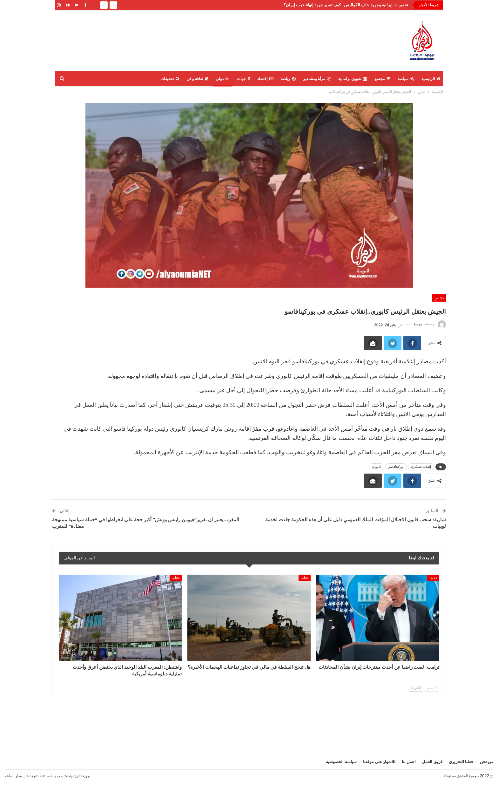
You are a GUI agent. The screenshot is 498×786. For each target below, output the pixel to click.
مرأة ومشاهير (317, 79)
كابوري (376, 466)
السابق (431, 687)
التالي (416, 687)
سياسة (406, 79)
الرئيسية (430, 79)
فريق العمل (432, 761)
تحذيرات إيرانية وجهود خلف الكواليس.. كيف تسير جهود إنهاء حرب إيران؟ (346, 5)
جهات (243, 79)
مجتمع (382, 78)
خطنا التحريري (461, 761)
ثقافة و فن (197, 79)
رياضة (288, 79)
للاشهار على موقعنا (379, 761)
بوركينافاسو (396, 466)
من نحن (486, 761)
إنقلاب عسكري (421, 466)
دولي (223, 79)
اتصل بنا (409, 761)
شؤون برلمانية (352, 79)
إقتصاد (265, 79)
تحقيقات (169, 79)
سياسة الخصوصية (341, 761)
